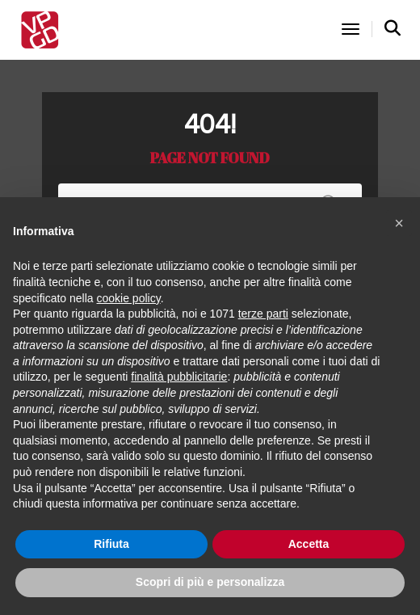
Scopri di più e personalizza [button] (210, 581)
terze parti (263, 313)
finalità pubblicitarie (179, 376)
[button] (399, 223)
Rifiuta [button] (111, 543)
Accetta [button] (309, 543)
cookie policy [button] (129, 298)
